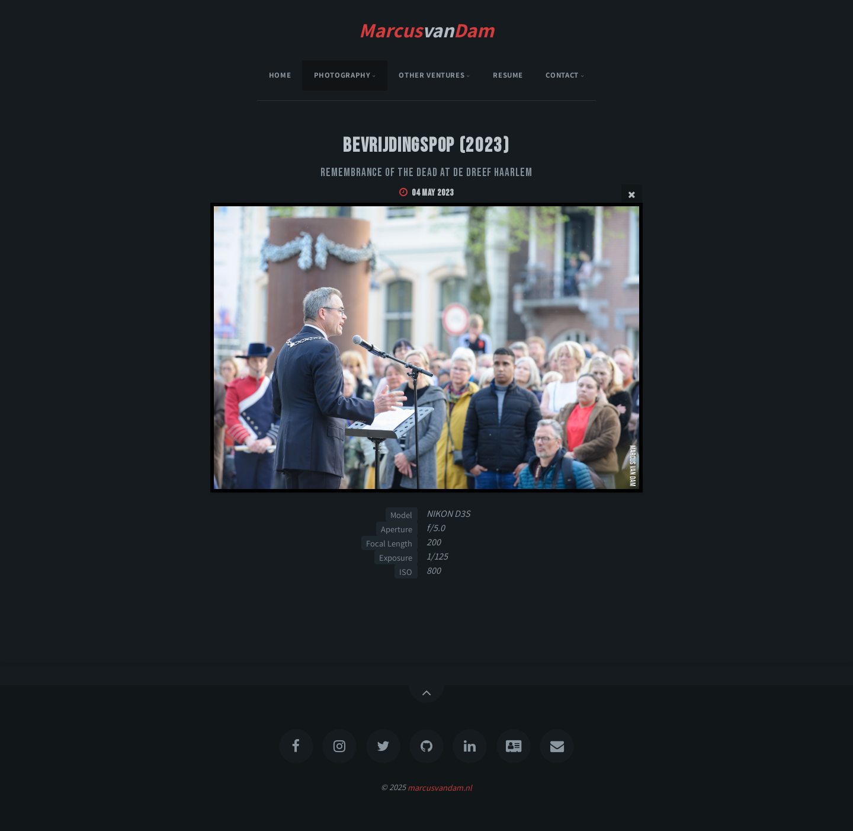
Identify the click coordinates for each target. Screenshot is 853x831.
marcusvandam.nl (440, 786)
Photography (342, 75)
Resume (508, 75)
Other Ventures (431, 75)
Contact (562, 75)
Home (280, 75)
